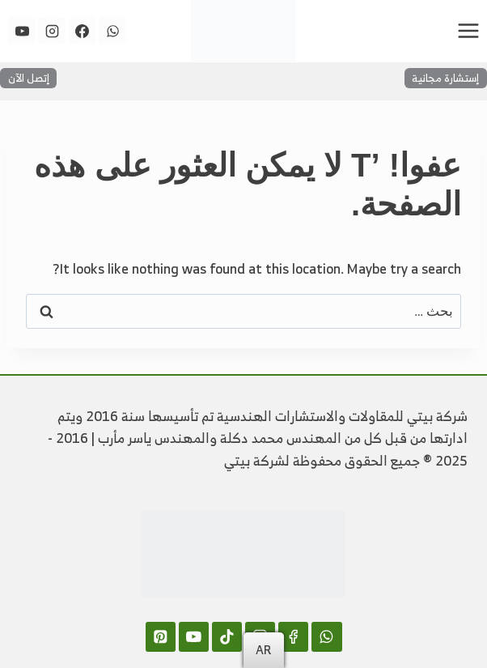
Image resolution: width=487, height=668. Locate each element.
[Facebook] (82, 31)
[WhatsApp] (112, 31)
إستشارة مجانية (445, 77)
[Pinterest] (161, 637)
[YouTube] (22, 31)
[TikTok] (227, 637)
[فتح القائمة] (468, 30)
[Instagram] (52, 31)
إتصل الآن (28, 77)
